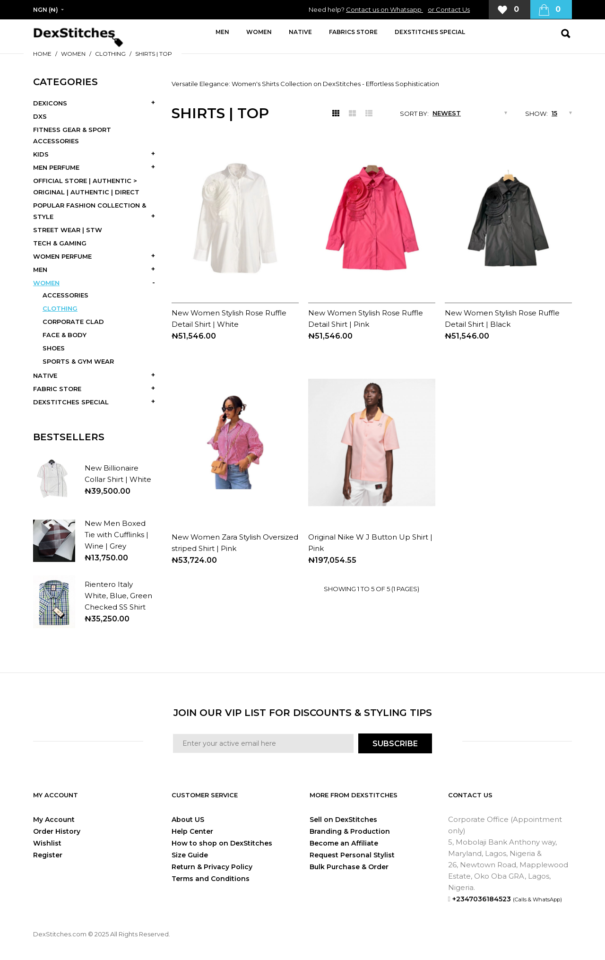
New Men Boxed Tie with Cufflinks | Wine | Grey (116, 534)
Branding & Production (350, 831)
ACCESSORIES (65, 295)
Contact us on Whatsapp (384, 9)
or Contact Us (449, 9)
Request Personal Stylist (352, 855)
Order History (56, 831)
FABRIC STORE (57, 389)
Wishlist (47, 843)
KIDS (41, 154)
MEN (40, 269)
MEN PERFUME (56, 167)
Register (47, 855)
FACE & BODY (64, 335)
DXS (40, 116)
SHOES (54, 348)
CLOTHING (110, 53)
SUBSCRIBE (395, 743)
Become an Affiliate (344, 843)
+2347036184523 (507, 899)
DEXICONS (50, 103)
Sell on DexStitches (343, 819)
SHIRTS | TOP (153, 53)
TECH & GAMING (59, 243)
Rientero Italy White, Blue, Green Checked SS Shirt (118, 595)
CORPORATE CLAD (73, 321)
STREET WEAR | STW (67, 230)
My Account (54, 819)
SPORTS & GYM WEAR (78, 361)
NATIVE (45, 375)
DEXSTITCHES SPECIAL (71, 402)
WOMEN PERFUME (62, 256)
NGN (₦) (45, 9)
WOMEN (73, 53)
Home (42, 53)
